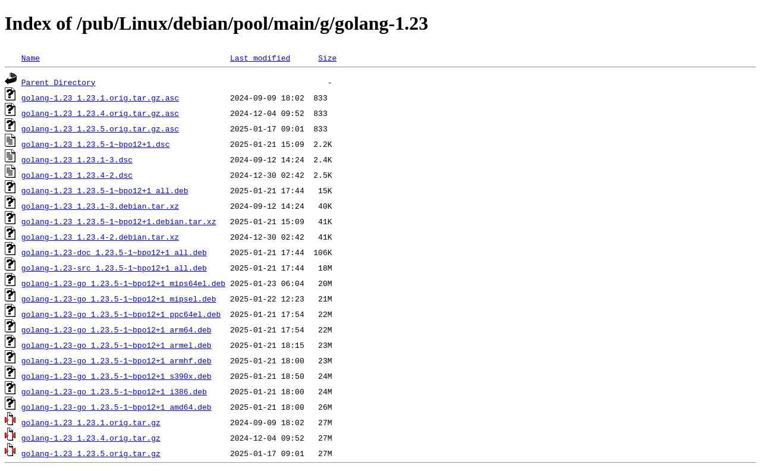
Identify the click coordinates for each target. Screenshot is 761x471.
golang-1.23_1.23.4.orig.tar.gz (91, 437)
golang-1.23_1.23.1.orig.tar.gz (91, 422)
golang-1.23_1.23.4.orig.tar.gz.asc (100, 113)
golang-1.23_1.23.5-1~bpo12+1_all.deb (104, 190)
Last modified (260, 57)
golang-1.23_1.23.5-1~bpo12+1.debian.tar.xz (118, 221)
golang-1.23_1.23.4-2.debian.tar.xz (100, 236)
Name (30, 57)
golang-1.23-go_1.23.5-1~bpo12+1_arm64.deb (116, 329)
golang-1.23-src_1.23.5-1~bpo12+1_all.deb (114, 267)
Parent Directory (58, 82)
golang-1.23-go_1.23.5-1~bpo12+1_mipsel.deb (118, 298)
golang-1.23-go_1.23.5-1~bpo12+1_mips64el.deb (123, 283)
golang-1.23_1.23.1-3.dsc (77, 159)
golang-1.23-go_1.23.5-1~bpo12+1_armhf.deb (116, 360)
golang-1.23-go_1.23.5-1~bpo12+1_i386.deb (114, 391)
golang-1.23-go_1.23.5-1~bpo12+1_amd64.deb (116, 406)
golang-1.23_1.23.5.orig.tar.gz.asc (100, 128)
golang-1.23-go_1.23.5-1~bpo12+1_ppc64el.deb (121, 314)
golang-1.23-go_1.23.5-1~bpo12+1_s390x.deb (116, 375)
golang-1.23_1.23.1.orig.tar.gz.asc (100, 97)
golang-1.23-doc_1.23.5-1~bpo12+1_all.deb (114, 252)
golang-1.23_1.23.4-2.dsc (77, 174)
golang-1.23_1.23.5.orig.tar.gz (91, 453)
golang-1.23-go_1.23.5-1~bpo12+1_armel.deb (116, 345)
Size (327, 57)
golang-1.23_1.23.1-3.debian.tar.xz (100, 205)
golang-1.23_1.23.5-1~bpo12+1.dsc (95, 144)
